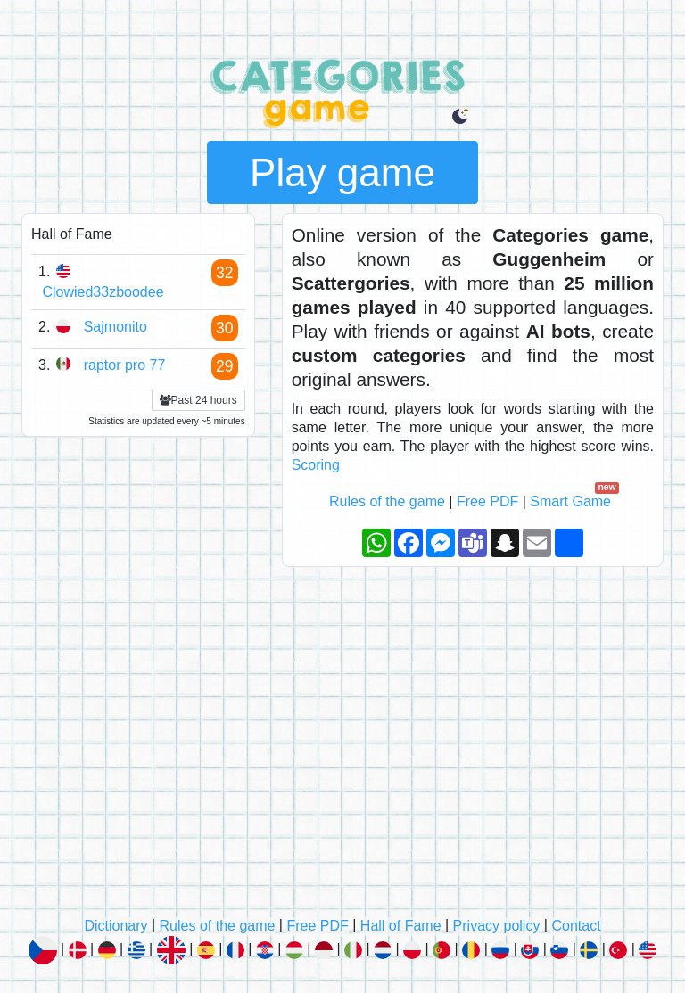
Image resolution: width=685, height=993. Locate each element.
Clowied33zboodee (102, 292)
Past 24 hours (198, 400)
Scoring (316, 464)
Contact (575, 925)
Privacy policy (497, 925)
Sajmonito (115, 326)
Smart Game (572, 501)
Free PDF (487, 501)
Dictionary (115, 925)
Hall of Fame (401, 925)
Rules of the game (387, 501)
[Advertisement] (342, 749)
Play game (342, 172)
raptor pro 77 (125, 365)
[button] (460, 116)
